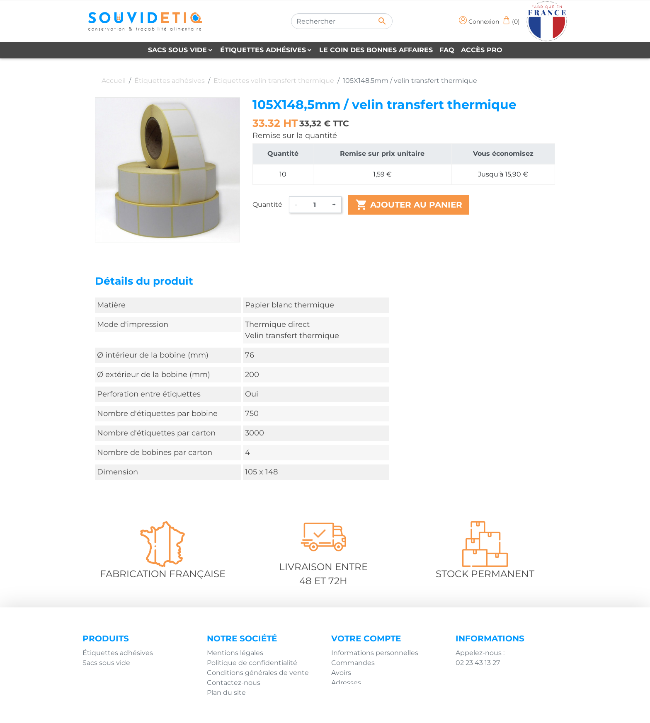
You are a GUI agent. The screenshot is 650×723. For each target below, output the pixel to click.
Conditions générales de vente (258, 673)
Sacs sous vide (106, 663)
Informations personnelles (374, 653)
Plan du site (226, 692)
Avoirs (341, 673)
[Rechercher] (341, 21)
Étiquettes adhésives (117, 653)
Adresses (346, 683)
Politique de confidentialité (252, 663)
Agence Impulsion (406, 714)
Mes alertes (350, 692)
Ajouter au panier (408, 204)
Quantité (267, 204)
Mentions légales (235, 653)
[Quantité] (314, 205)
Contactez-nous (233, 683)
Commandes (353, 663)
